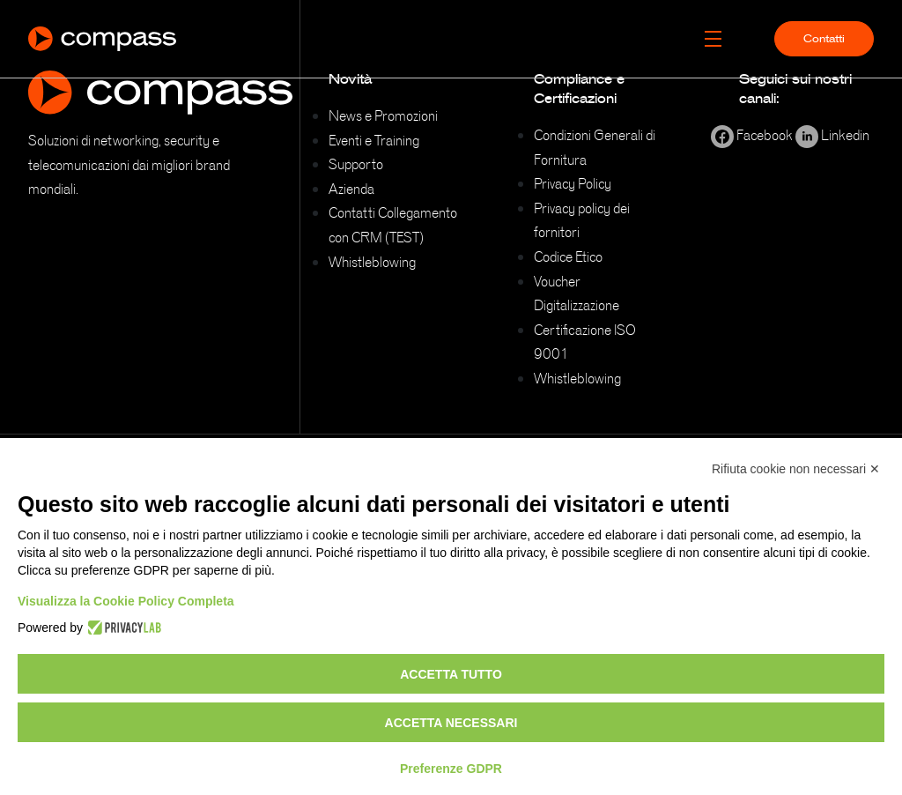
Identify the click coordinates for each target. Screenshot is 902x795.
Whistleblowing (372, 261)
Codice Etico (568, 256)
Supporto (356, 164)
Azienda (351, 188)
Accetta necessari (451, 723)
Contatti (824, 38)
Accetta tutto (451, 674)
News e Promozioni (383, 115)
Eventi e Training (374, 140)
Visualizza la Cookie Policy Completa (126, 601)
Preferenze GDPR (451, 769)
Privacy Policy (572, 183)
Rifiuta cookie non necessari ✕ (796, 469)
